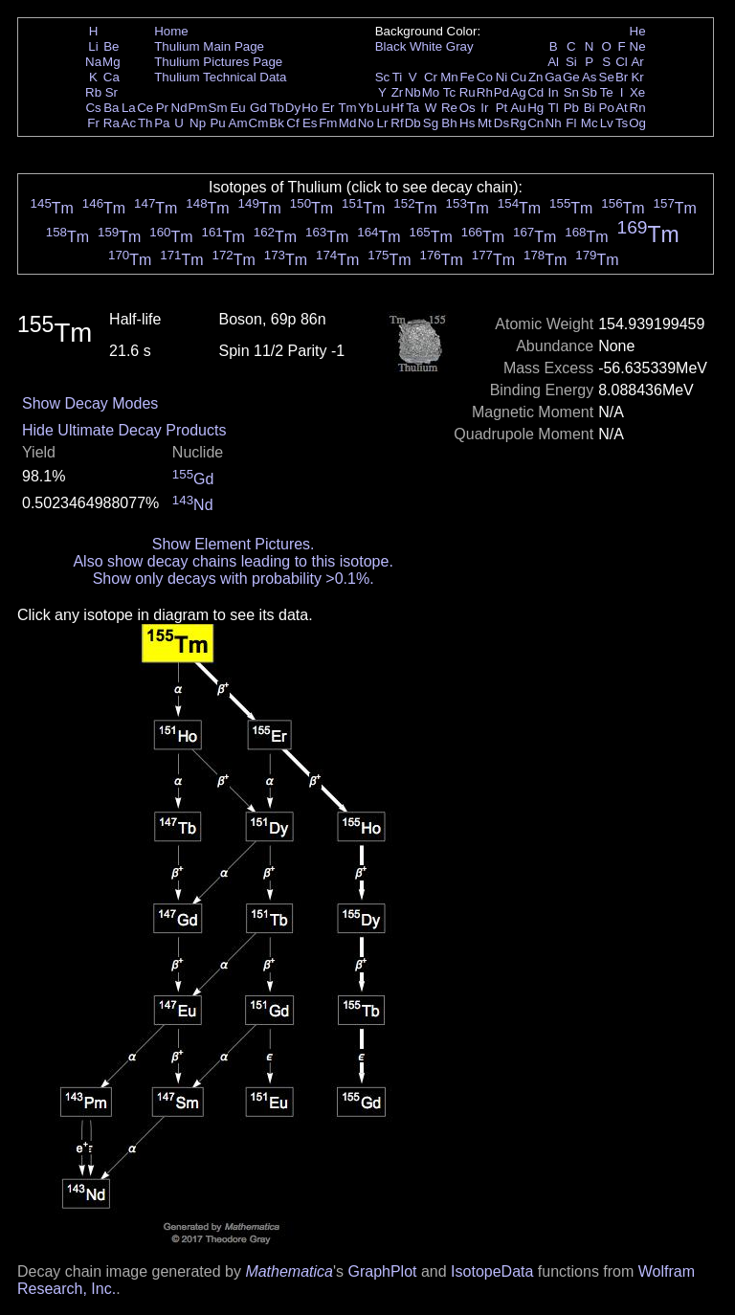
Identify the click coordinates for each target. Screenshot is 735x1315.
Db (413, 123)
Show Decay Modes (90, 403)
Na (93, 62)
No (366, 123)
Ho (309, 107)
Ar (637, 62)
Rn (638, 107)
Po (606, 107)
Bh (449, 123)
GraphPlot (381, 1271)
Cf (292, 123)
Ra (111, 123)
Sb (589, 92)
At (621, 107)
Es (310, 123)
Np (197, 123)
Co (485, 77)
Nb (413, 92)
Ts (621, 123)
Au (517, 107)
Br (621, 77)
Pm (198, 107)
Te (606, 92)
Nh (554, 123)
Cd (535, 92)
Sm (218, 107)
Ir (484, 107)
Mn (449, 77)
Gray (460, 46)
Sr (111, 92)
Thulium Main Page (209, 46)
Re (449, 107)
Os (467, 107)
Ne (638, 46)
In (553, 92)
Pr (162, 107)
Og (637, 123)
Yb (365, 107)
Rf (396, 123)
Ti (397, 77)
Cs (92, 107)
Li (93, 46)
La (129, 107)
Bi (589, 107)
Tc (449, 92)
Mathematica (289, 1271)
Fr (93, 123)
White (426, 46)
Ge (571, 77)
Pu (217, 123)
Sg (430, 123)
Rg (518, 123)
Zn (536, 77)
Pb (571, 107)
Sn (571, 92)
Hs (467, 123)
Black (391, 46)
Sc (382, 77)
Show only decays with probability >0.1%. (233, 578)
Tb (276, 107)
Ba (111, 107)
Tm (347, 107)
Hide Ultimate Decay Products (124, 430)
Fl (571, 123)
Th (145, 123)
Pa (161, 123)
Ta (412, 107)
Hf (396, 107)
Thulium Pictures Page (218, 62)
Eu (237, 107)
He (638, 31)
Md (348, 123)
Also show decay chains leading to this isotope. (232, 561)
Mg (111, 62)
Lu (382, 107)
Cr (430, 77)
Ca (111, 77)
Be (111, 46)
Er (328, 107)
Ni (502, 77)
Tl (553, 107)
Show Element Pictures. (233, 544)
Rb (93, 92)
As (589, 77)
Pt (502, 107)
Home (171, 31)
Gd (258, 107)
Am (238, 123)
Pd (501, 92)
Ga (553, 77)
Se (606, 77)
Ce (145, 107)
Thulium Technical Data (220, 77)
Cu (518, 77)
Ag (517, 92)
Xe (637, 92)
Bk (276, 123)
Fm (328, 123)
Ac (129, 123)
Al (553, 62)
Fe (467, 77)
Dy (293, 107)
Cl (621, 62)
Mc (589, 123)
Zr (397, 92)
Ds (501, 123)
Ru (467, 92)
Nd (179, 107)
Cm (259, 123)
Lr (383, 123)
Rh (485, 92)
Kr (637, 77)
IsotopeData (492, 1271)
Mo (431, 92)
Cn (535, 123)
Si (571, 62)
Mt (485, 123)
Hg (535, 107)
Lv (606, 123)
